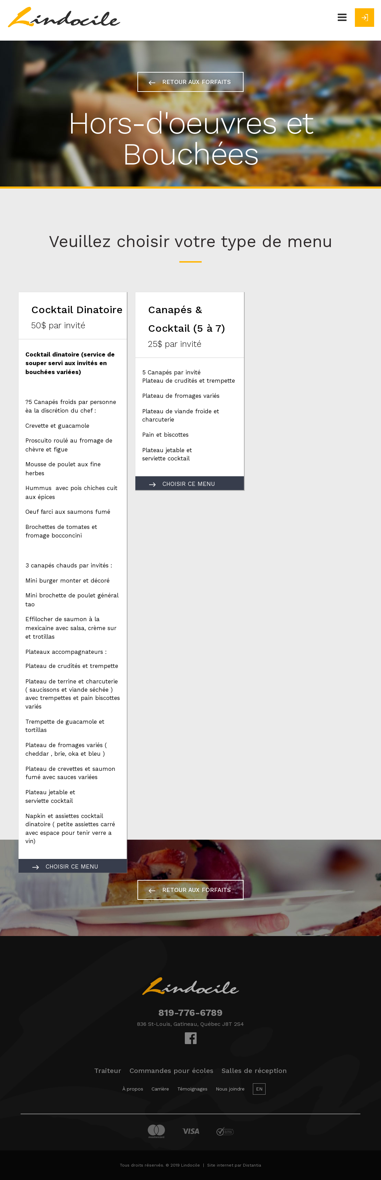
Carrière (160, 1089)
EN (259, 1089)
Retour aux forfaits (190, 81)
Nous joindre (230, 1089)
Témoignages (192, 1089)
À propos (132, 1089)
